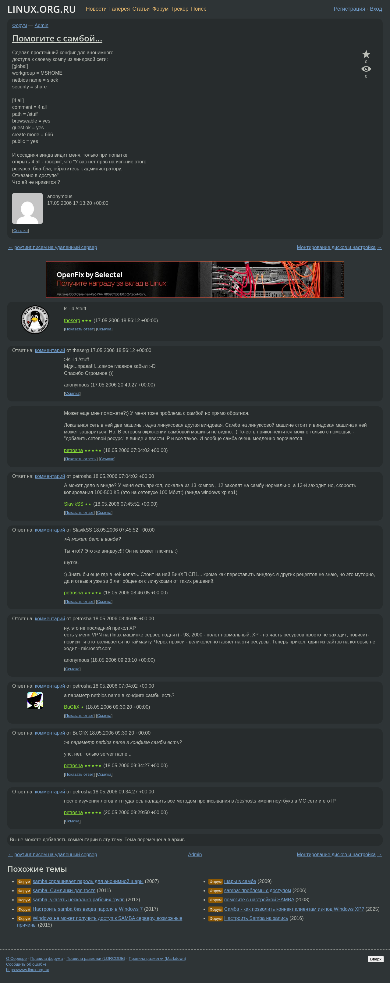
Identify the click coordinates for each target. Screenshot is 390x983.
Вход (376, 9)
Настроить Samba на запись (256, 918)
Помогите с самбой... (57, 38)
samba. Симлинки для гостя (64, 890)
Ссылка (20, 230)
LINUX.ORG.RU (41, 9)
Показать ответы (81, 459)
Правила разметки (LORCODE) (95, 958)
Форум (160, 9)
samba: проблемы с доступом (257, 890)
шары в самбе (240, 881)
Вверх (375, 959)
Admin (41, 25)
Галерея (119, 9)
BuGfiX (72, 707)
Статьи (141, 9)
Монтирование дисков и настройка (336, 247)
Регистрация (349, 9)
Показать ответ (79, 329)
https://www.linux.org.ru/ (27, 969)
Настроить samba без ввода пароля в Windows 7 (88, 909)
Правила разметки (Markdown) (157, 958)
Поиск (198, 9)
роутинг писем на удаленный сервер (55, 247)
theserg (72, 320)
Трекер (180, 9)
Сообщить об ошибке (26, 964)
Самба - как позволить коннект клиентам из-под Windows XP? (294, 909)
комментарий (50, 350)
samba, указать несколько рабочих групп (79, 899)
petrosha (73, 450)
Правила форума (46, 958)
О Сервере (16, 958)
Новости (96, 9)
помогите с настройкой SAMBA (259, 899)
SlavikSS (73, 504)
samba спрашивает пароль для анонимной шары (88, 881)
